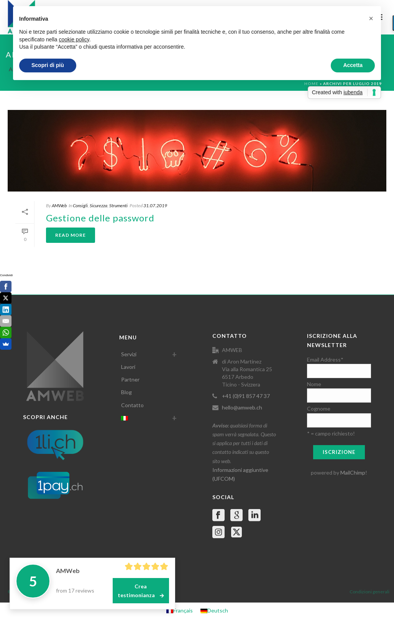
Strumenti (118, 205)
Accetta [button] (353, 65)
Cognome (318, 408)
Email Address (325, 359)
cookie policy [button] (74, 39)
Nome (314, 384)
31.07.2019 (155, 205)
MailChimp (352, 472)
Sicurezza (98, 205)
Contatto (132, 405)
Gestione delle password (100, 217)
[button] (371, 18)
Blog (126, 392)
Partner (130, 379)
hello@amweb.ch (242, 407)
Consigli (80, 205)
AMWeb (59, 205)
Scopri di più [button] (47, 65)
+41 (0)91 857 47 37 (246, 396)
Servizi (128, 354)
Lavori (128, 367)
